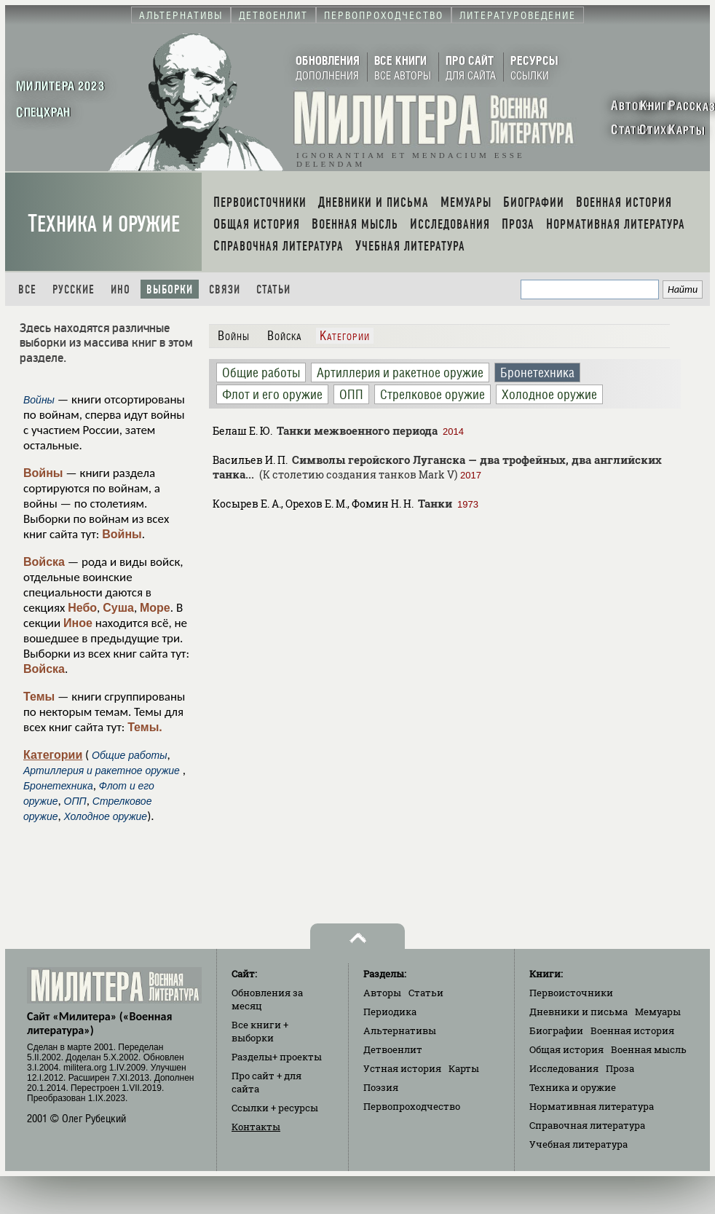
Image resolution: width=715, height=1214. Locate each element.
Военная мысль (649, 1049)
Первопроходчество (411, 1106)
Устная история (402, 1068)
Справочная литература (587, 1125)
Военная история (632, 1030)
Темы (39, 696)
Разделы (277, 1056)
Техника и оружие (104, 223)
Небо (82, 608)
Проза (620, 1068)
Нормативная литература (591, 1106)
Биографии (556, 1030)
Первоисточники (571, 992)
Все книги (260, 1031)
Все (27, 289)
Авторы (382, 992)
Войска (44, 562)
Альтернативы (399, 1030)
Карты (464, 1068)
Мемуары (658, 1011)
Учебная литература (578, 1144)
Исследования (564, 1068)
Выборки (169, 289)
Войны (43, 473)
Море (155, 608)
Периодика (389, 1011)
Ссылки (275, 1107)
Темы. (144, 727)
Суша (118, 608)
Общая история (566, 1049)
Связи (224, 289)
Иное (77, 623)
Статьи (273, 289)
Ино (120, 289)
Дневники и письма (578, 1011)
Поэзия (380, 1087)
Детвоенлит (392, 1049)
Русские (73, 289)
